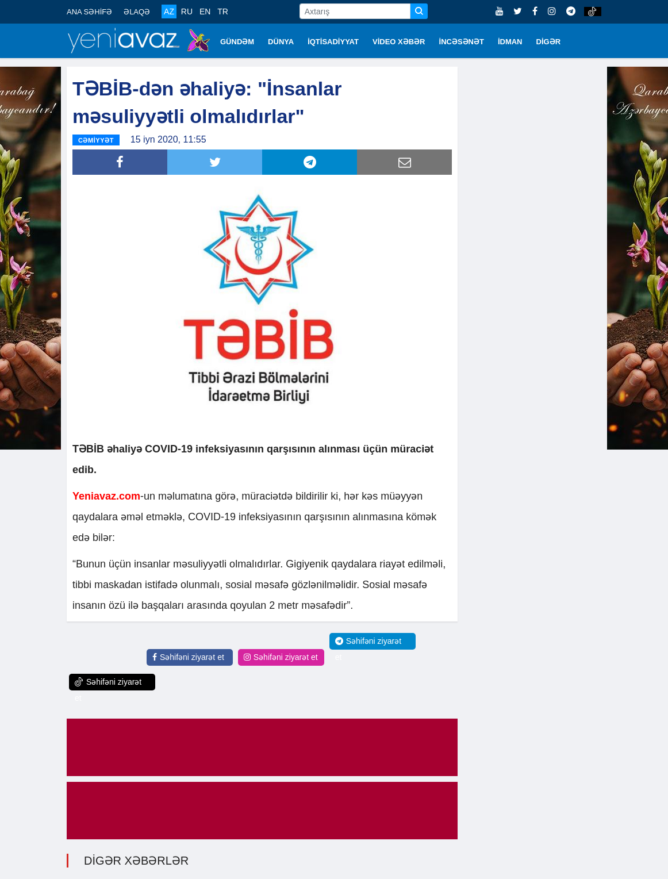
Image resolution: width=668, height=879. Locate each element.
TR (222, 11)
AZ (169, 11)
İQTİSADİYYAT (333, 41)
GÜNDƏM (237, 41)
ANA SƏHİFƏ (89, 11)
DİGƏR (548, 41)
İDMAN (510, 41)
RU (187, 11)
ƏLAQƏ (137, 11)
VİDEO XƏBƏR (399, 41)
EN (204, 11)
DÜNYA (281, 41)
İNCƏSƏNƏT (461, 41)
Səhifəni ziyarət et (188, 657)
